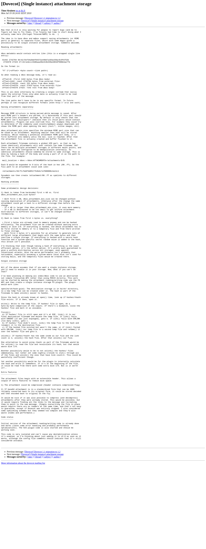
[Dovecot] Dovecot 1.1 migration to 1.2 (42, 18)
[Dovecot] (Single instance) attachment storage (42, 20)
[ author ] (57, 23)
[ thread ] (38, 23)
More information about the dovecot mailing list (23, 546)
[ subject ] (47, 23)
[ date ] (30, 23)
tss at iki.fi (20, 10)
